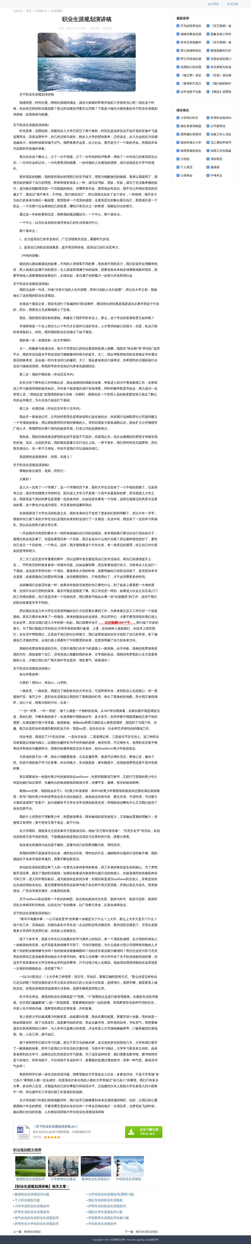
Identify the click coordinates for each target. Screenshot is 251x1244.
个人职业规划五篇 (27, 1200)
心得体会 (186, 175)
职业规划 (56, 10)
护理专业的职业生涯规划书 (107, 1206)
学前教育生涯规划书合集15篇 (108, 1217)
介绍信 (185, 159)
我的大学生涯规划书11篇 (105, 1212)
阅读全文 (95, 28)
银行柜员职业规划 (147, 1231)
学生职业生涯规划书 (102, 1223)
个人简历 (186, 167)
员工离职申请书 (221, 142)
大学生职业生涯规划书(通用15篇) (111, 1194)
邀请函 (215, 167)
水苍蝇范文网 (118, 1239)
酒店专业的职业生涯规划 (105, 1200)
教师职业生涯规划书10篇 (32, 1194)
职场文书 (41, 10)
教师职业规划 (32, 1231)
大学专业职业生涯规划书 (32, 1206)
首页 (28, 10)
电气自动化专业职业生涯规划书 (37, 1217)
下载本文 (107, 28)
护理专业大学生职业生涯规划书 (37, 1223)
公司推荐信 (218, 126)
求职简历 (216, 159)
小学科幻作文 (189, 117)
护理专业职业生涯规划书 (32, 1212)
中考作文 (216, 175)
